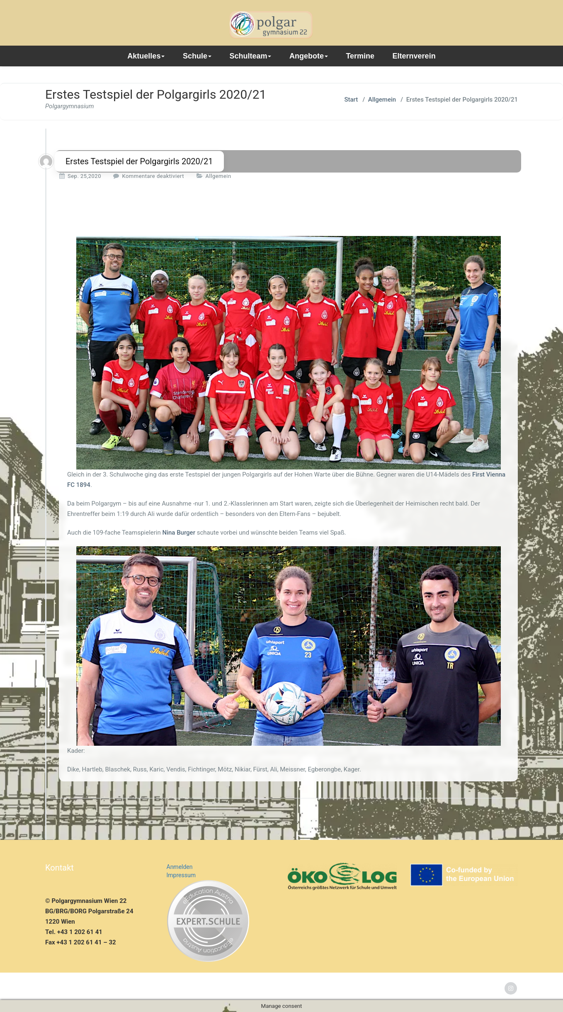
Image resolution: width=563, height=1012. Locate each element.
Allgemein (382, 99)
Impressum (181, 875)
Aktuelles (146, 56)
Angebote (308, 56)
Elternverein (414, 56)
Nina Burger (179, 532)
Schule (197, 56)
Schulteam (250, 56)
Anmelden (180, 867)
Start (351, 99)
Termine (360, 56)
